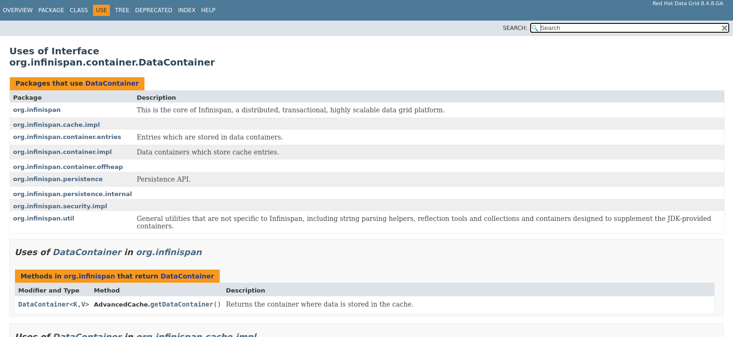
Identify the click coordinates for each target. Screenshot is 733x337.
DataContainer (111, 83)
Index (187, 10)
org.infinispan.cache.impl (56, 124)
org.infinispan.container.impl (62, 151)
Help (208, 10)
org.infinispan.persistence (58, 179)
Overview (18, 10)
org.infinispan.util (43, 218)
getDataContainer (182, 304)
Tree (122, 10)
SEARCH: (515, 28)
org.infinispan (37, 109)
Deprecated (153, 10)
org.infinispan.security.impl (60, 206)
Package (51, 10)
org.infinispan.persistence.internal (72, 194)
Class (79, 10)
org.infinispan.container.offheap (68, 166)
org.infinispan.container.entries (67, 136)
